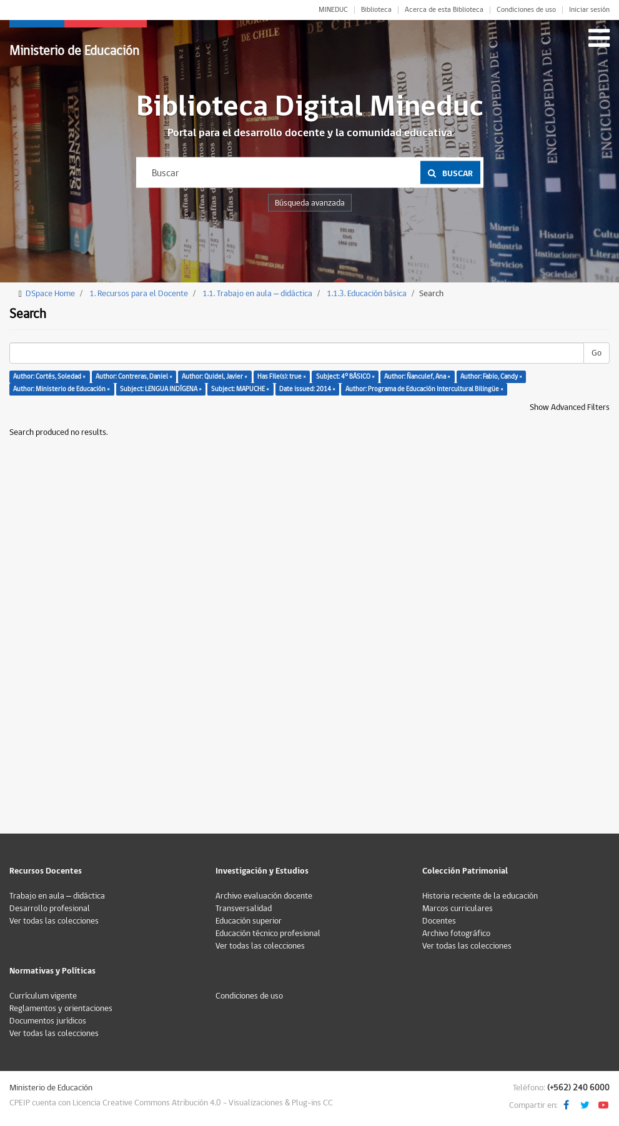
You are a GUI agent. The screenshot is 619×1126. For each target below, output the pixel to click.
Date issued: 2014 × (307, 389)
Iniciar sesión (589, 10)
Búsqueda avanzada (310, 203)
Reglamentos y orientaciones (60, 1008)
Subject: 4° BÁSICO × (345, 376)
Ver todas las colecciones (54, 921)
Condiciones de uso (526, 10)
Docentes (439, 921)
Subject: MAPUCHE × (240, 389)
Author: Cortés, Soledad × (49, 376)
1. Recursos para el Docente (138, 293)
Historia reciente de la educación (480, 896)
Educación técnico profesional (267, 933)
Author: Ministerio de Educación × (61, 389)
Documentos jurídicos (47, 1021)
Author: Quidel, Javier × (214, 376)
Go (597, 353)
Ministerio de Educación (74, 51)
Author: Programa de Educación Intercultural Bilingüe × (424, 389)
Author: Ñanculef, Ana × (417, 376)
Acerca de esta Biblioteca (444, 10)
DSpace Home (50, 293)
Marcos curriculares (457, 908)
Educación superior (248, 921)
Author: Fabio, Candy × (491, 376)
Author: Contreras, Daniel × (134, 376)
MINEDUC (333, 10)
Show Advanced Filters (570, 407)
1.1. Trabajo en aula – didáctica (257, 293)
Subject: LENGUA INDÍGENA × (161, 389)
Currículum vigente (43, 996)
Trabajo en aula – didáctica (57, 896)
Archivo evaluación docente (263, 896)
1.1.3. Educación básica (367, 293)
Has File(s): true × (281, 376)
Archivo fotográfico (456, 933)
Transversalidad (243, 908)
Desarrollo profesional (49, 908)
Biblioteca (376, 10)
